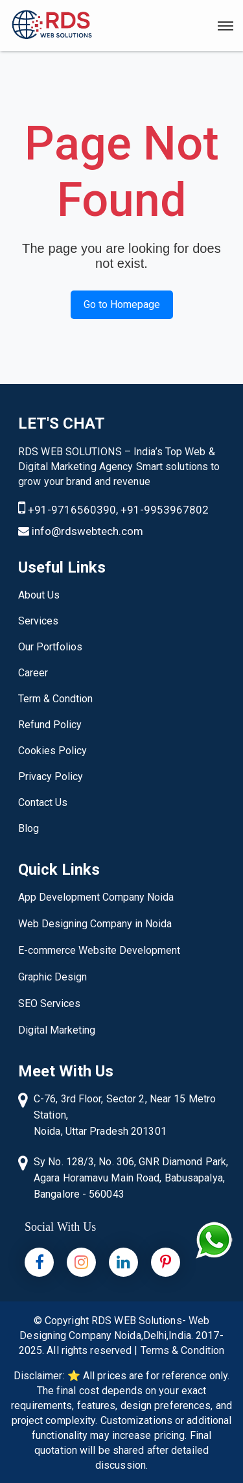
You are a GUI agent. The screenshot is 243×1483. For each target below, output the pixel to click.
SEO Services (49, 1003)
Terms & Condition (183, 1350)
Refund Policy (50, 724)
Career (33, 673)
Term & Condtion (55, 699)
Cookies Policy (52, 750)
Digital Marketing (56, 1030)
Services (38, 621)
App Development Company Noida (96, 897)
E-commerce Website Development (99, 950)
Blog (28, 828)
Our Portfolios (50, 647)
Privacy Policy (50, 776)
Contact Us (42, 802)
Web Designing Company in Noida (95, 924)
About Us (39, 595)
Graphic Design (52, 977)
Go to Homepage (122, 304)
